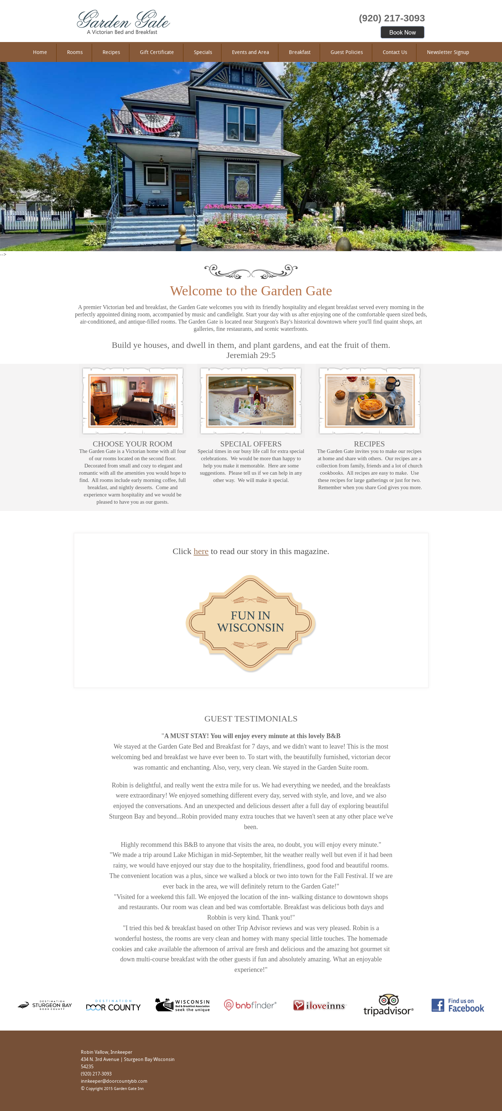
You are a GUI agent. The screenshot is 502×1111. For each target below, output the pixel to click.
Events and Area (250, 52)
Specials (203, 52)
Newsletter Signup (448, 52)
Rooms (75, 52)
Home (40, 52)
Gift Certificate (157, 52)
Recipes (111, 52)
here (201, 551)
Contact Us (395, 52)
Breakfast (300, 52)
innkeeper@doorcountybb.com (114, 1081)
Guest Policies (347, 52)
